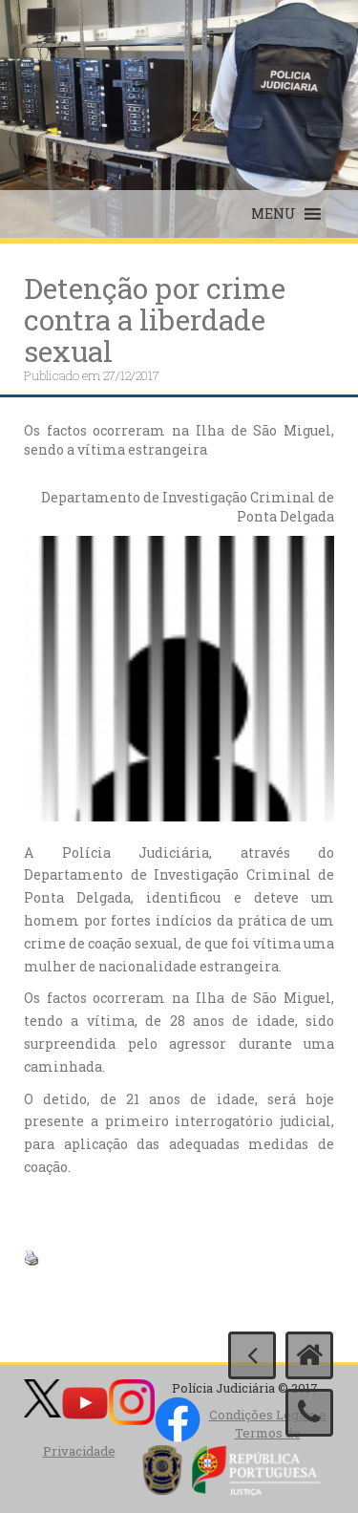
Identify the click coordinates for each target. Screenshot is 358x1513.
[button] (273, 214)
